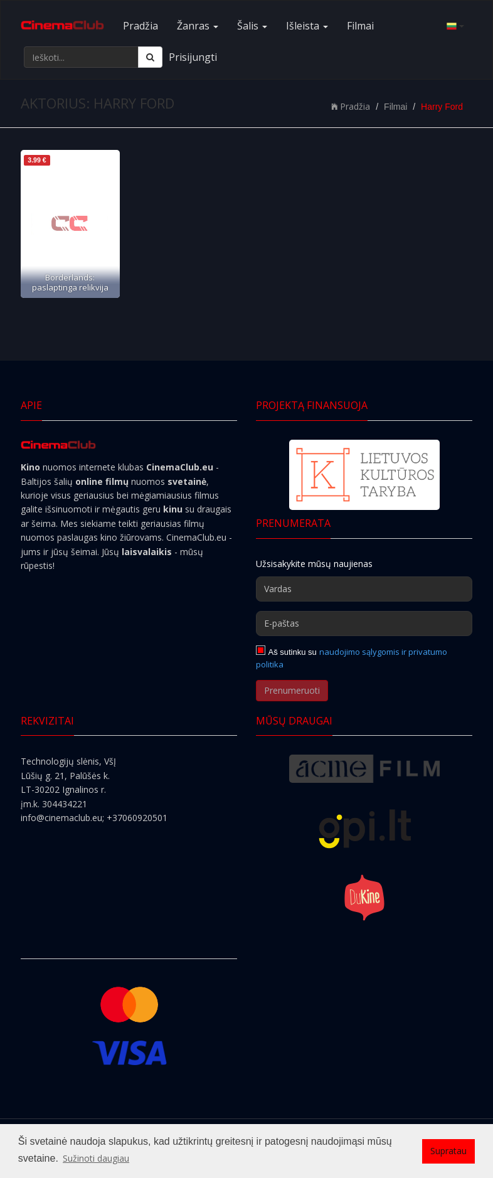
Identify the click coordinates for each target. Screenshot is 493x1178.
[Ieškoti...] (81, 57)
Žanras (197, 26)
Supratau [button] (448, 1151)
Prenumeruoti (292, 690)
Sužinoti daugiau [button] (96, 1158)
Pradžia (140, 26)
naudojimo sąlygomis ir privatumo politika (351, 658)
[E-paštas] (364, 623)
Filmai (360, 26)
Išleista (307, 26)
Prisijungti (193, 57)
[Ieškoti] (150, 57)
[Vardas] (364, 589)
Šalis (252, 26)
